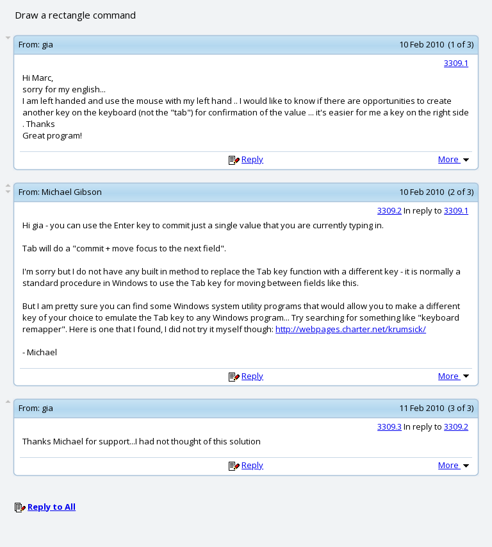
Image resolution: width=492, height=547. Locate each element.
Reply (252, 159)
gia (47, 44)
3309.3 (389, 426)
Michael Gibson (72, 192)
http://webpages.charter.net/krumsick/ (350, 329)
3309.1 (456, 63)
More (455, 159)
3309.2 (389, 210)
